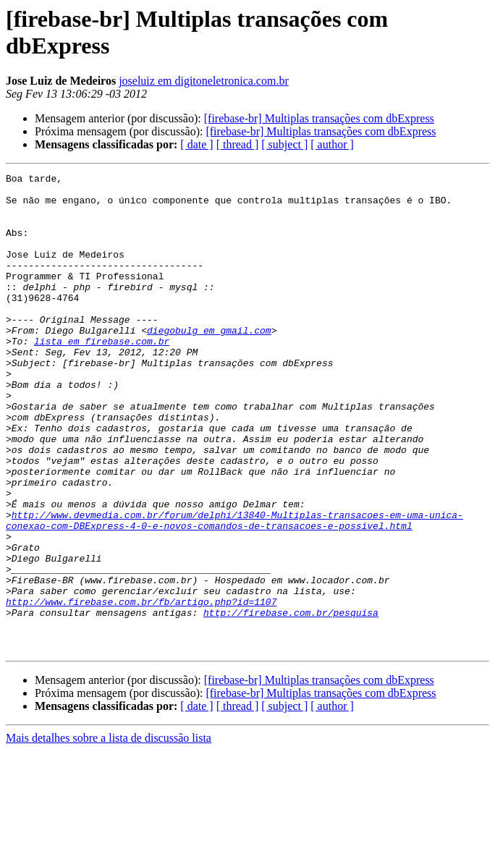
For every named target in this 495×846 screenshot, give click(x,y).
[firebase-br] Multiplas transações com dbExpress (319, 118)
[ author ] (332, 144)
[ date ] (196, 144)
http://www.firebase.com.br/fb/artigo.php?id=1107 (141, 688)
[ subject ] (284, 144)
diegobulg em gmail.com (209, 362)
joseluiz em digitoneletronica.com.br (204, 81)
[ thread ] (237, 144)
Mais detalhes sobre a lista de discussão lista (108, 833)
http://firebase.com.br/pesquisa (290, 701)
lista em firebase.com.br (101, 375)
